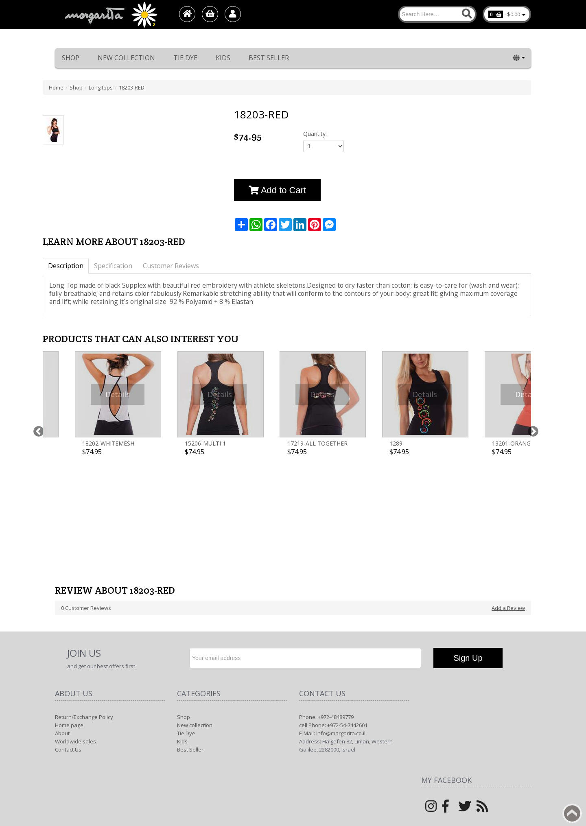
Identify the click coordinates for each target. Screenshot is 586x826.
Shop (70, 57)
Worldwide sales (75, 627)
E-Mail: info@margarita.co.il (332, 619)
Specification (113, 265)
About (62, 619)
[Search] (437, 14)
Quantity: (315, 134)
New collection (126, 57)
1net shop (507, 725)
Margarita (457, 725)
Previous (37, 390)
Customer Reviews (171, 265)
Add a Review (508, 494)
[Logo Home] (110, 14)
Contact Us (68, 635)
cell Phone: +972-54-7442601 (333, 611)
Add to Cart (277, 190)
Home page (69, 611)
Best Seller (269, 57)
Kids (223, 57)
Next (531, 390)
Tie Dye (185, 57)
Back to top (572, 813)
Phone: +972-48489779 (326, 603)
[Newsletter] (305, 544)
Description (65, 265)
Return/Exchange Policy (84, 603)
